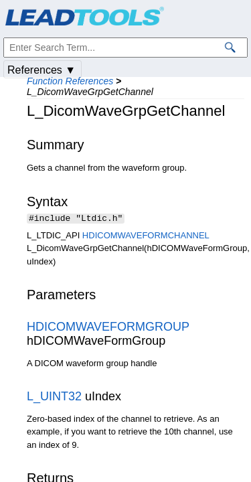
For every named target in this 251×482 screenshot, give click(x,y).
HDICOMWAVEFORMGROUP (108, 328)
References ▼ (41, 70)
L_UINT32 (54, 397)
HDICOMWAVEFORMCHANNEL (145, 237)
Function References (70, 81)
